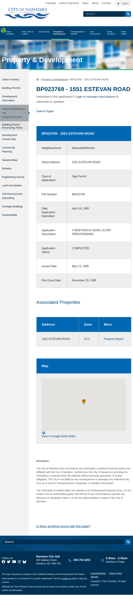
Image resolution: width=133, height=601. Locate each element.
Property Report (111, 345)
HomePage (37, 79)
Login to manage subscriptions (95, 102)
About (95, 3)
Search (128, 14)
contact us (66, 585)
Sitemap (94, 583)
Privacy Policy (115, 579)
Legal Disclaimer (98, 579)
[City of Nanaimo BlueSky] (25, 568)
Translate (50, 3)
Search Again (45, 117)
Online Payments (69, 3)
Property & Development (42, 60)
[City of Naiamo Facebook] (3, 568)
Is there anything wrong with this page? (63, 532)
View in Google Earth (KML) (59, 440)
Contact (106, 3)
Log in (125, 3)
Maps (85, 3)
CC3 (85, 345)
